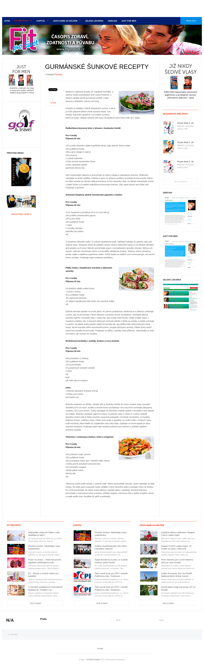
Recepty (58, 74)
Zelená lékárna (94, 21)
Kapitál (41, 21)
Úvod (7, 21)
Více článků (35, 603)
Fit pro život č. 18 (185, 161)
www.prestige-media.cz (21, 214)
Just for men (128, 21)
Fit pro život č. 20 (185, 123)
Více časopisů (180, 182)
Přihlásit (191, 21)
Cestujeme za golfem (65, 21)
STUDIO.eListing (93, 660)
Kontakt (100, 649)
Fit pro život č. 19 (185, 142)
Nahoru (14, 635)
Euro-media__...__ (19, 7)
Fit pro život (21, 21)
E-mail (53, 103)
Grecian (112, 21)
